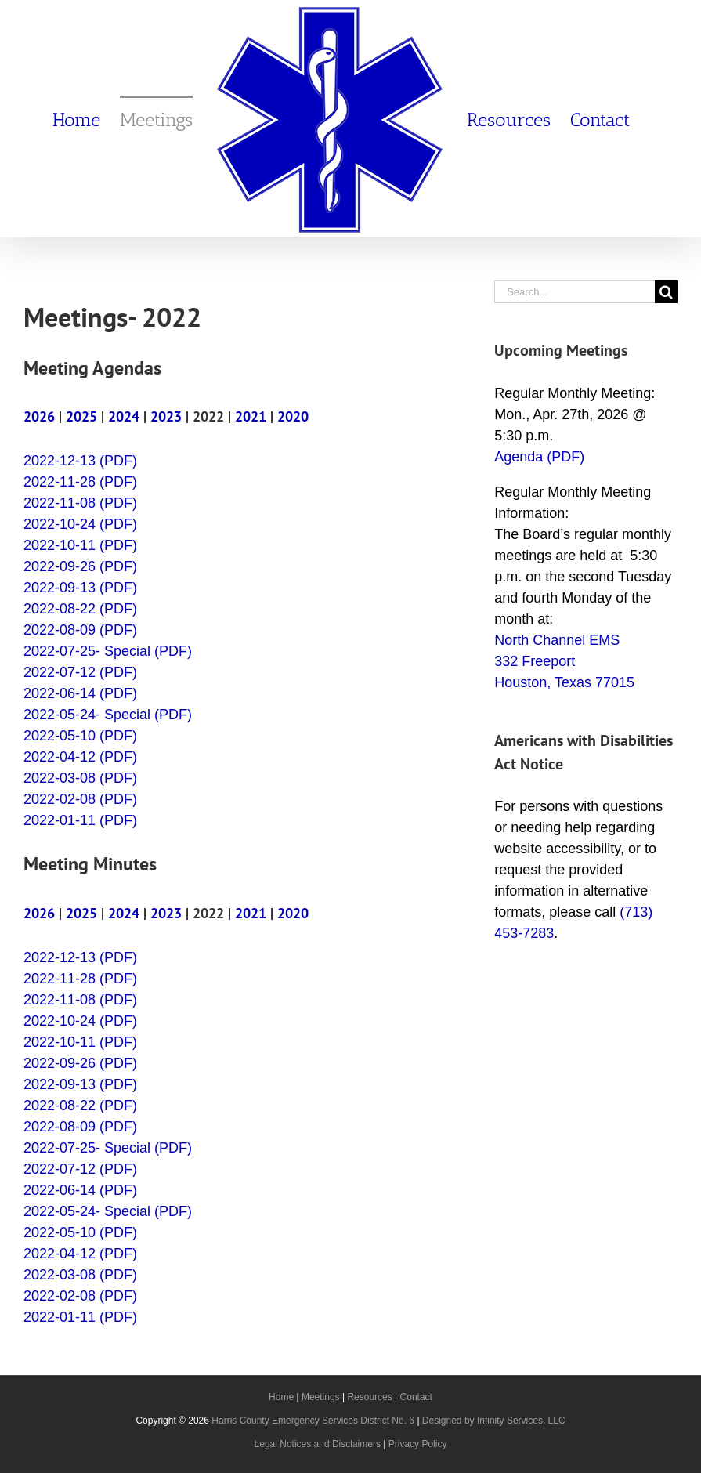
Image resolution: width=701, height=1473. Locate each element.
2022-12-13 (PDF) (80, 461)
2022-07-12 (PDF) (80, 672)
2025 (81, 416)
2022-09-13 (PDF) (80, 587)
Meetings (321, 1397)
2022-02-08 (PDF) (80, 799)
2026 (39, 416)
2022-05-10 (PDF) (80, 736)
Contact (416, 1397)
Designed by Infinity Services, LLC (493, 1420)
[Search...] (574, 291)
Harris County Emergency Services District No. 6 (312, 1420)
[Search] (666, 291)
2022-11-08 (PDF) (80, 503)
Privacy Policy (417, 1444)
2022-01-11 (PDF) (80, 820)
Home (281, 1397)
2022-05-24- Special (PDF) (107, 714)
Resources (369, 1397)
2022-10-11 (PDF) (80, 545)
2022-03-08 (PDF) (80, 778)
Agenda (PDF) (539, 457)
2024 (123, 416)
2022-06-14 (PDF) (80, 693)
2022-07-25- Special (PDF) (107, 651)
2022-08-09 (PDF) (80, 630)
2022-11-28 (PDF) (80, 482)
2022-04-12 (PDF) (80, 757)
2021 (250, 416)
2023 (166, 416)
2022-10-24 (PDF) (80, 524)
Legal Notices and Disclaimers (318, 1444)
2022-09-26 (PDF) (80, 566)
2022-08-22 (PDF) (80, 609)
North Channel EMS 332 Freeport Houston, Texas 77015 (564, 661)
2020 (293, 416)
